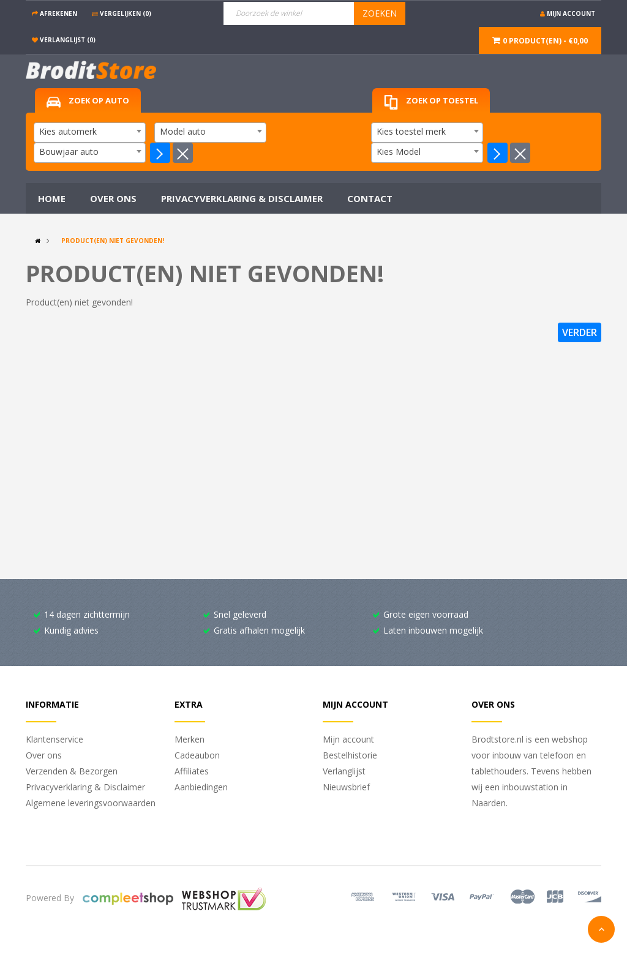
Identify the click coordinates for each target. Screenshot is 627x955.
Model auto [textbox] (183, 131)
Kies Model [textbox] (399, 151)
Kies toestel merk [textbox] (411, 131)
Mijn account (348, 739)
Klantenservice (54, 739)
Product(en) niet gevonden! (112, 240)
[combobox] (90, 132)
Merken (190, 739)
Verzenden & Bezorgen (72, 771)
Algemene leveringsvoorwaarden (91, 803)
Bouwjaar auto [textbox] (69, 151)
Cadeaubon (197, 755)
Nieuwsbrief (346, 787)
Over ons (44, 755)
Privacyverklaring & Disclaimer (85, 787)
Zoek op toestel (431, 102)
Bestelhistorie (350, 755)
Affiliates (192, 771)
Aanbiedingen (201, 787)
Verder (579, 332)
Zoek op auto (88, 101)
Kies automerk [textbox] (68, 131)
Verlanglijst (344, 771)
